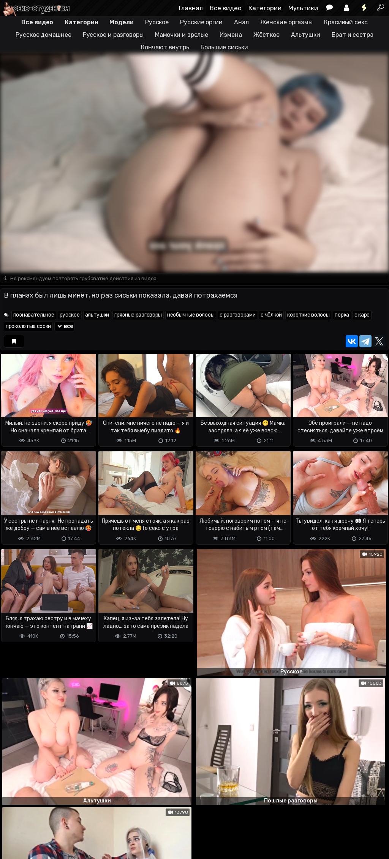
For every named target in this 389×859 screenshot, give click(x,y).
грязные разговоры (138, 315)
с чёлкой (271, 315)
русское (70, 315)
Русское (157, 22)
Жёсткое (266, 34)
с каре (362, 315)
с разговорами (237, 315)
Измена (231, 34)
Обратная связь (79, 823)
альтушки (97, 315)
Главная (191, 8)
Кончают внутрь (165, 47)
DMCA (12, 823)
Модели (121, 22)
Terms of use (39, 823)
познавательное (33, 315)
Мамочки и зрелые (181, 34)
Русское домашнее (43, 34)
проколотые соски (28, 326)
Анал (241, 22)
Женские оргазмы (286, 22)
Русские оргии (201, 22)
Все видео (226, 8)
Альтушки (305, 34)
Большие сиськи (224, 47)
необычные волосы (190, 315)
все (64, 326)
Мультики (303, 8)
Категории (264, 8)
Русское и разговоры (113, 34)
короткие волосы (308, 315)
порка (342, 315)
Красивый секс (346, 22)
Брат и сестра (352, 34)
